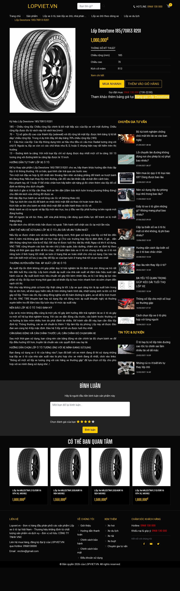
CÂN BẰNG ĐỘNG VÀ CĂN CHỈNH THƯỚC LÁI (35, 333)
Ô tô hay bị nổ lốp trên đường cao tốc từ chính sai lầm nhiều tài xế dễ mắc (153, 346)
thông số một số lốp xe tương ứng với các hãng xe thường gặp (46, 360)
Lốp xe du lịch (131, 16)
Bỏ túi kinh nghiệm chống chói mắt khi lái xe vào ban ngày (151, 135)
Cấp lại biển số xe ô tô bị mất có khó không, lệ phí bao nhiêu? (152, 231)
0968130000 (30, 546)
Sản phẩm (32, 16)
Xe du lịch (111, 530)
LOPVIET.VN (42, 6)
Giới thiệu (84, 525)
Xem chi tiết (97, 75)
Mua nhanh (111, 84)
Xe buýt (110, 541)
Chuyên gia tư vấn (115, 546)
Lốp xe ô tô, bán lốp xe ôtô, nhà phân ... (64, 16)
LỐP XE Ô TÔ (42, 162)
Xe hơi (109, 525)
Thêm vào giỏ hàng (143, 84)
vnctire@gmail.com (28, 551)
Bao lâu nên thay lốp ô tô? (151, 265)
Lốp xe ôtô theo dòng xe (105, 16)
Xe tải (109, 535)
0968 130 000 (131, 92)
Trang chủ (15, 16)
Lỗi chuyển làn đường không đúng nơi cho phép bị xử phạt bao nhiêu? (153, 156)
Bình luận (90, 429)
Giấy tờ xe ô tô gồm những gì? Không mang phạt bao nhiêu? (151, 210)
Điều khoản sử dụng (90, 557)
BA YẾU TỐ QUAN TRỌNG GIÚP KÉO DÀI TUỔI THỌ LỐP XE (151, 282)
